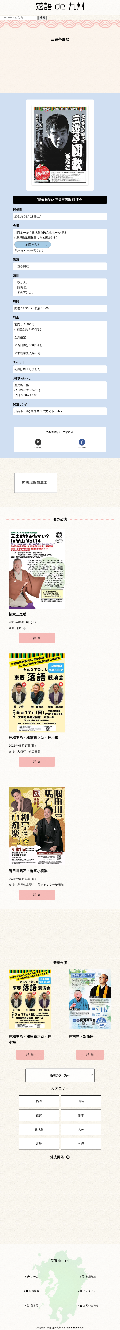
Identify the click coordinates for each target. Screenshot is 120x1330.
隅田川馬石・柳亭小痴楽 (28, 871)
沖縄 (81, 1143)
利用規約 (89, 1276)
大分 (81, 1129)
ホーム (33, 1276)
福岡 (39, 1101)
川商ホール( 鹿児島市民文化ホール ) (38, 411)
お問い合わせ (89, 1305)
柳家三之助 (17, 614)
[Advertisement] (60, 69)
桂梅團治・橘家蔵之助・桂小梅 (33, 738)
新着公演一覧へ (71, 1075)
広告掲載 (32, 1291)
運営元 (32, 1305)
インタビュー (89, 1291)
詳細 (37, 638)
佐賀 (39, 1115)
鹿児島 (39, 1129)
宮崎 (39, 1143)
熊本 (81, 1115)
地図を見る (32, 244)
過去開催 (60, 1157)
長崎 (81, 1101)
